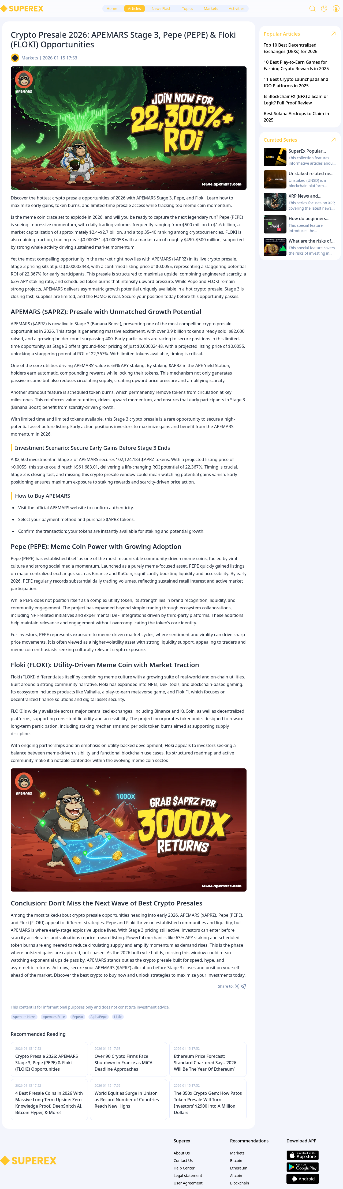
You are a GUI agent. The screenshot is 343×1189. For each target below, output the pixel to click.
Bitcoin (236, 1160)
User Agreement (188, 1183)
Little (118, 1016)
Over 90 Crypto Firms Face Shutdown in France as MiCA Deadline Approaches (123, 1062)
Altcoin (236, 1175)
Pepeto (77, 1016)
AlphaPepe (99, 1016)
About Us (182, 1153)
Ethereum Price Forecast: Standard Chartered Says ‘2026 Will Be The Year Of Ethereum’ (205, 1062)
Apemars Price (54, 1016)
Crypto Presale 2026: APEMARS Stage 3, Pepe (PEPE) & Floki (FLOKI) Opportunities (46, 1062)
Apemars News (24, 1016)
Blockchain (239, 1183)
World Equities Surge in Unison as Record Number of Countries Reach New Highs (127, 1099)
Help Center (184, 1168)
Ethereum (239, 1168)
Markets (29, 58)
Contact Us (183, 1160)
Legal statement (188, 1175)
